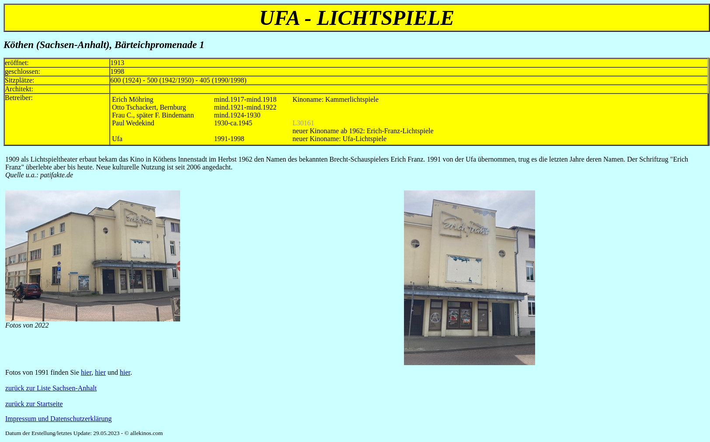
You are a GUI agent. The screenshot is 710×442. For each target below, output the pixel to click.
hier (86, 372)
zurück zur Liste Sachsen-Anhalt (51, 388)
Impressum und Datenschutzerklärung (58, 418)
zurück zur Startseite (34, 403)
